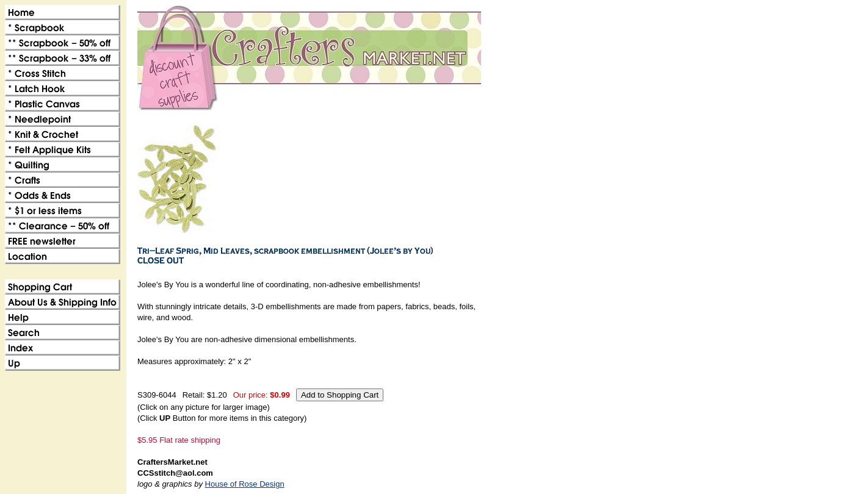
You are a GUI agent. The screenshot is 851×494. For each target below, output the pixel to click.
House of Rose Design (244, 484)
